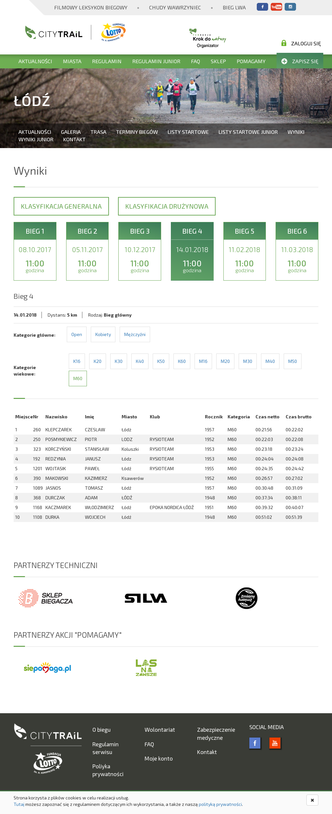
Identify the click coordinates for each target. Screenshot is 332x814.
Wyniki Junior (35, 139)
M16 (203, 361)
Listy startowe (188, 132)
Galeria (71, 132)
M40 (270, 361)
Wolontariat (160, 729)
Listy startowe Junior (248, 132)
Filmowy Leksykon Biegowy (90, 7)
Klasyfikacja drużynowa (166, 206)
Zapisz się (299, 61)
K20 (97, 361)
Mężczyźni (135, 334)
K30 (119, 361)
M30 (247, 361)
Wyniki (296, 132)
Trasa (98, 132)
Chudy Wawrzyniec (175, 7)
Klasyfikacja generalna (61, 206)
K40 (140, 361)
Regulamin (107, 61)
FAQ (195, 61)
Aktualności (35, 61)
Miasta (72, 61)
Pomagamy (251, 61)
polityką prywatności (220, 804)
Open (76, 334)
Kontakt (74, 139)
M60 (77, 378)
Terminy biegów (137, 132)
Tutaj (19, 804)
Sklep (218, 61)
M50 (292, 361)
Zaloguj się (301, 43)
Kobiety (103, 334)
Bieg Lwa (234, 7)
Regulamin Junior (156, 61)
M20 (225, 361)
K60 (182, 361)
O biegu (101, 729)
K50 (161, 361)
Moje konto (159, 758)
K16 (76, 361)
